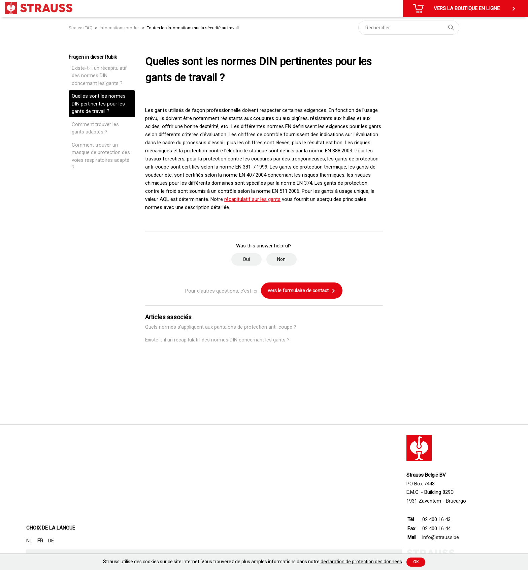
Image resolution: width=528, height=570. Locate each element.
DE (51, 541)
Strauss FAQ (81, 27)
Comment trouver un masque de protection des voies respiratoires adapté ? (101, 156)
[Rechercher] (409, 27)
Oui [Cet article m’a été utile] (246, 259)
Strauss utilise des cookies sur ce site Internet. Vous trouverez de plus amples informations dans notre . (253, 561)
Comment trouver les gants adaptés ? (95, 128)
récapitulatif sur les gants (252, 199)
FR (40, 541)
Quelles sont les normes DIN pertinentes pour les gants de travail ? (99, 103)
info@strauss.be (440, 537)
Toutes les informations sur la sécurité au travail (193, 27)
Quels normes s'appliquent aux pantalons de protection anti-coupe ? (220, 327)
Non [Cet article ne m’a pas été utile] (281, 259)
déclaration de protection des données (361, 561)
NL (29, 541)
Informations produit (120, 27)
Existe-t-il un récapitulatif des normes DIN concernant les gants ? (99, 75)
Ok (416, 562)
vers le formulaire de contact (302, 291)
